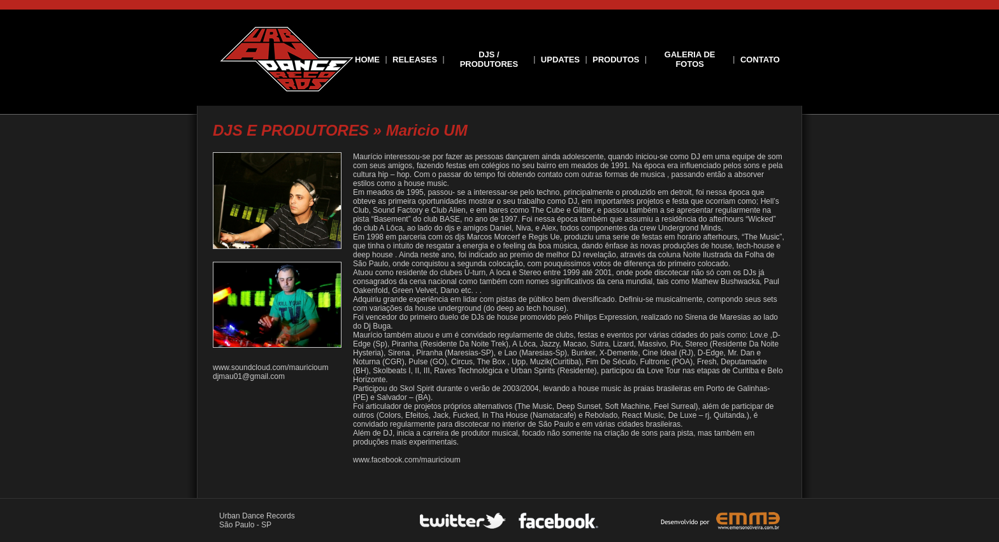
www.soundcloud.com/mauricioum (270, 367)
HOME (367, 59)
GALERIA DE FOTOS (690, 59)
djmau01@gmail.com (249, 376)
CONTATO (760, 59)
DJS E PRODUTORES (291, 130)
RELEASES (414, 59)
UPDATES (560, 59)
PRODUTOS (616, 59)
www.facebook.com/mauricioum (407, 459)
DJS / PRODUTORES (489, 59)
